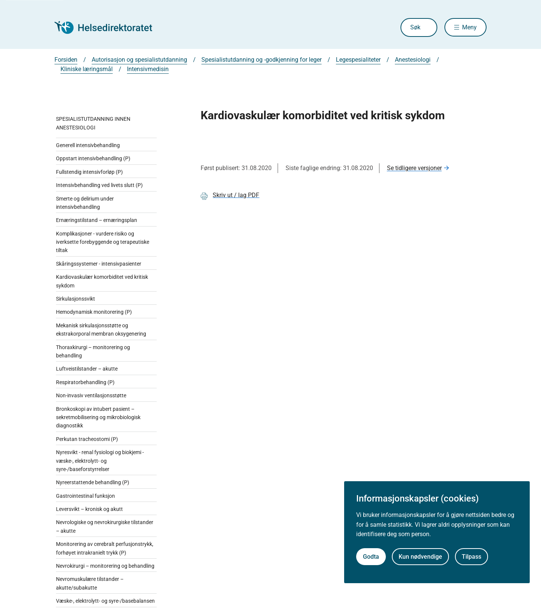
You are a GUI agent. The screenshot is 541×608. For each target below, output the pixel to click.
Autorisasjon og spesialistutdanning (139, 59)
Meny (469, 27)
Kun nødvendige (420, 556)
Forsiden (65, 59)
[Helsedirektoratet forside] (108, 27)
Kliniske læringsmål (86, 69)
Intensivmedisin (148, 69)
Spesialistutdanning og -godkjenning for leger (261, 59)
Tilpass (471, 556)
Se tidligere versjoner (414, 168)
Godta (371, 556)
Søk (415, 27)
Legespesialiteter (358, 59)
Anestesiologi (413, 59)
